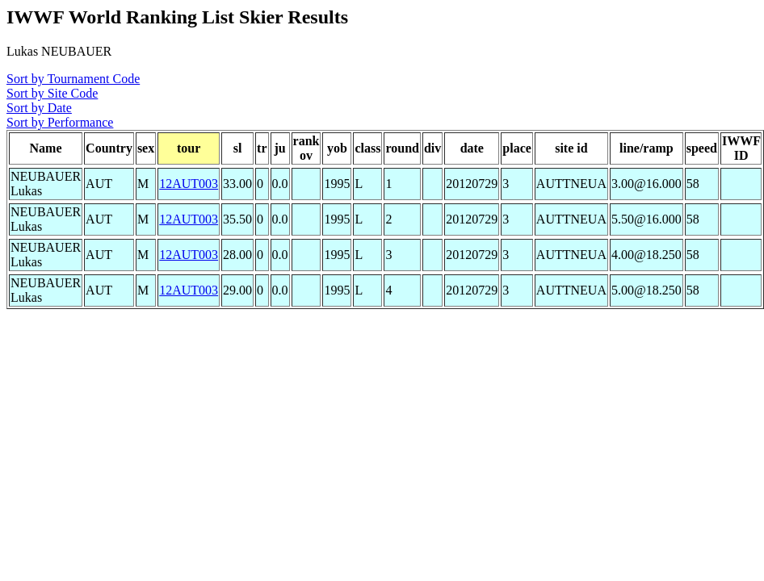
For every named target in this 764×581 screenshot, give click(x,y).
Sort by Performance (59, 122)
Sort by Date (39, 108)
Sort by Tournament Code (73, 79)
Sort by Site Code (52, 93)
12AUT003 (188, 183)
